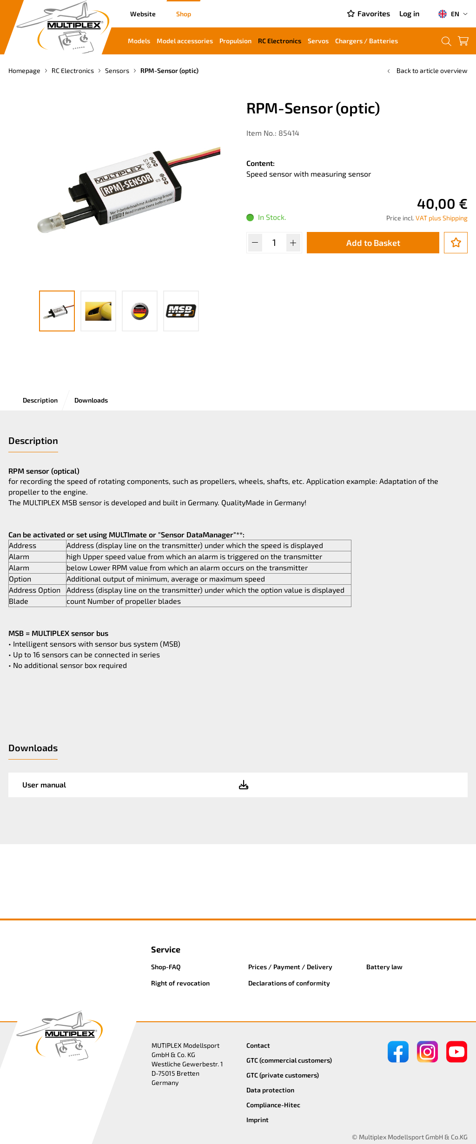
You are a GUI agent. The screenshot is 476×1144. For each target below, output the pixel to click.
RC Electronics (279, 41)
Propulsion (235, 41)
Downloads (91, 400)
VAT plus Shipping (442, 218)
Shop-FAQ (166, 967)
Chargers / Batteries (366, 41)
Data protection (270, 1090)
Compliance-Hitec (273, 1105)
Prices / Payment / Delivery (290, 967)
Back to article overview (426, 70)
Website (143, 14)
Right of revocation (180, 983)
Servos (318, 41)
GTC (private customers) (282, 1075)
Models (139, 41)
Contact (258, 1045)
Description (40, 400)
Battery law (384, 967)
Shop (183, 14)
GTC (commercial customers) (289, 1060)
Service (165, 949)
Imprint (257, 1120)
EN (448, 14)
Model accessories (185, 41)
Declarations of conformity (289, 983)
